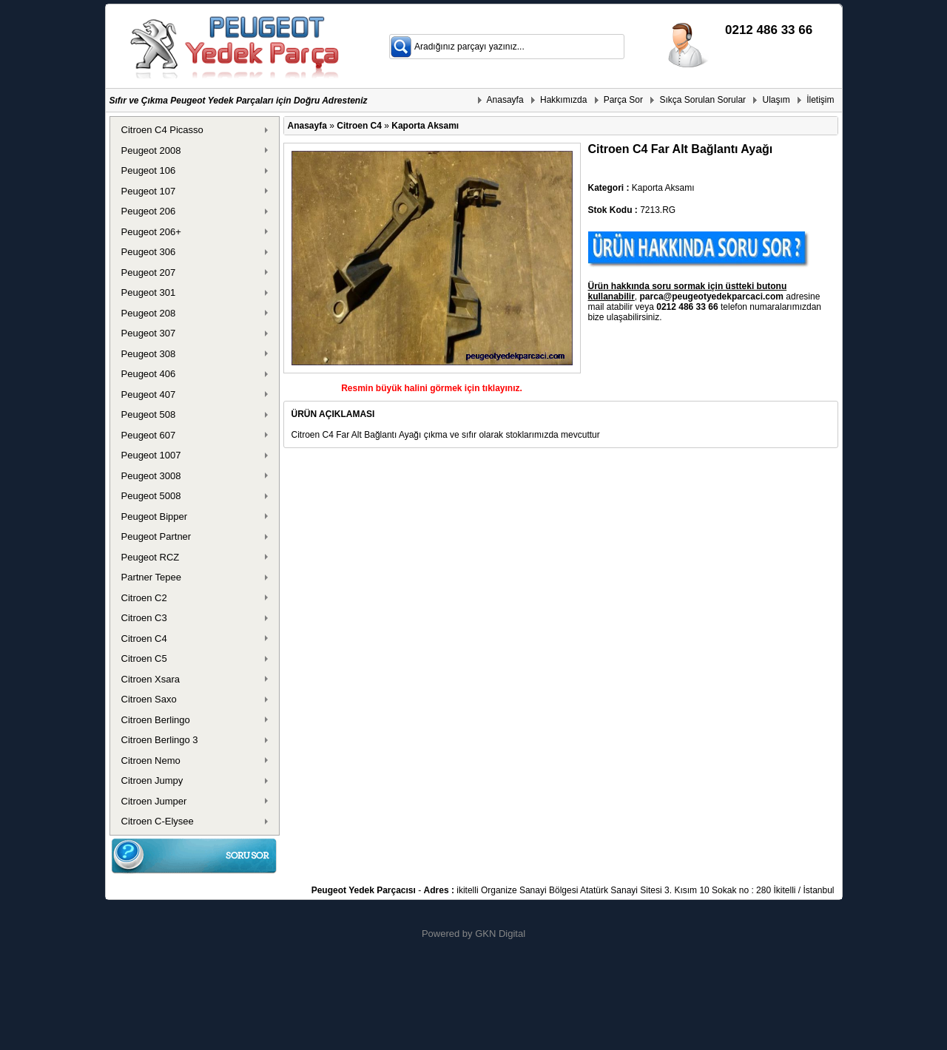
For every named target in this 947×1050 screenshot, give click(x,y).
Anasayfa (505, 100)
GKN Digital (500, 933)
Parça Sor (623, 100)
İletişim (820, 100)
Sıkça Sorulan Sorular (702, 100)
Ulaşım (775, 100)
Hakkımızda (563, 100)
